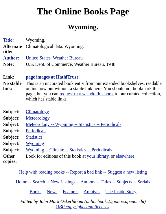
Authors (87, 181)
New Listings (63, 181)
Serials (144, 181)
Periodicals (36, 130)
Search (39, 181)
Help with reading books (42, 172)
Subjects (124, 181)
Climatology (37, 111)
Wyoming (35, 143)
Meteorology (38, 118)
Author (10, 57)
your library (97, 156)
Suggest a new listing (127, 172)
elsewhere (125, 156)
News (52, 191)
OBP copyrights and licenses (82, 206)
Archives (92, 191)
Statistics (34, 137)
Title (7, 40)
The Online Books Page (83, 11)
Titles (106, 181)
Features (70, 191)
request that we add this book (87, 93)
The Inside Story (121, 191)
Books (35, 191)
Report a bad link (86, 172)
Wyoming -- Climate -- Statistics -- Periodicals (69, 149)
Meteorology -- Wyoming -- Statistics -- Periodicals (73, 124)
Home (21, 181)
